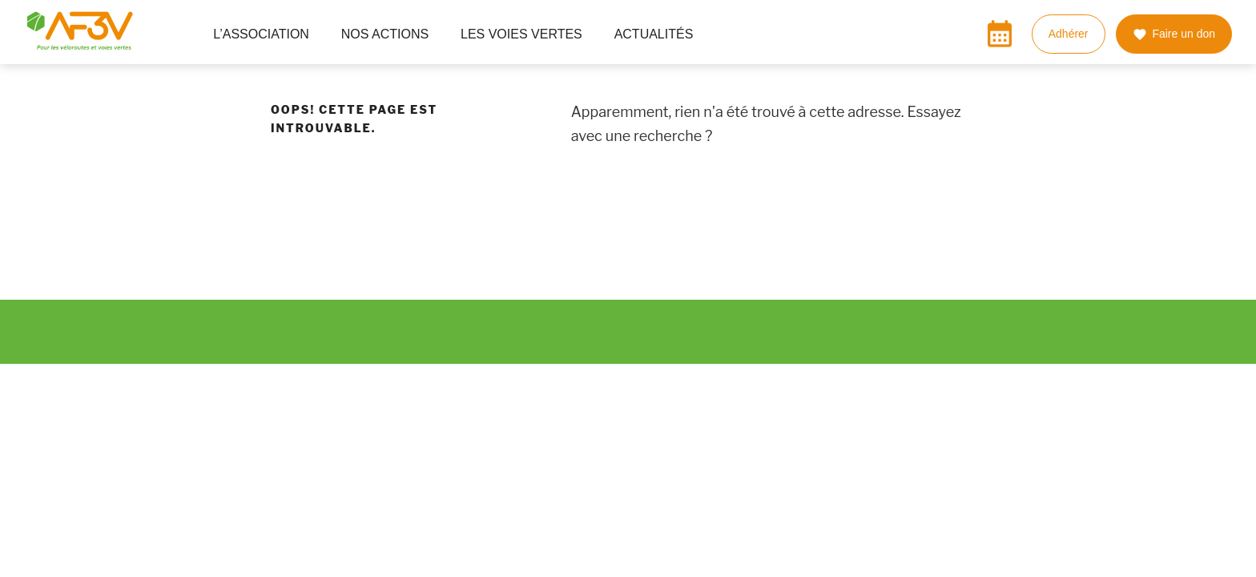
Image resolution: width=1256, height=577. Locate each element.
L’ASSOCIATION (267, 34)
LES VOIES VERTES (528, 34)
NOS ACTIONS (391, 34)
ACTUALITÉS (654, 34)
